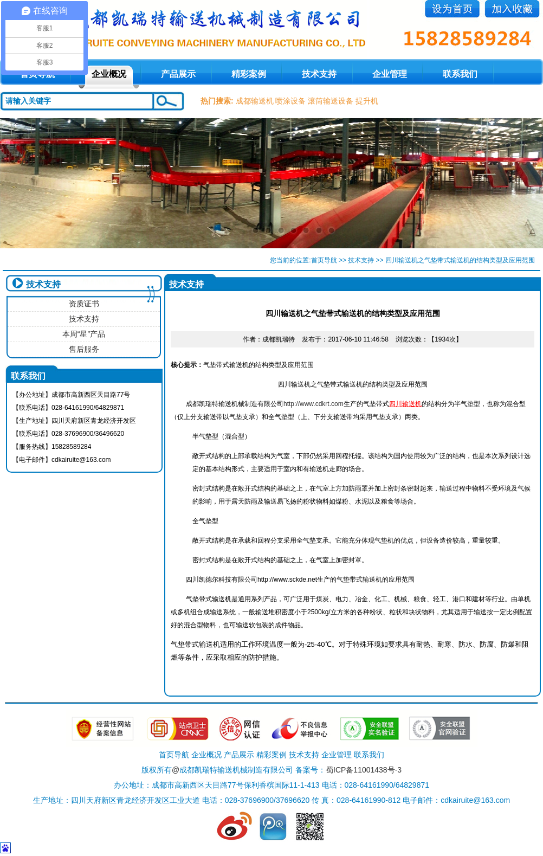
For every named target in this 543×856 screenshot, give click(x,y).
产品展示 (178, 74)
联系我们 (460, 74)
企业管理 (389, 74)
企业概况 (109, 74)
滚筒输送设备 (330, 100)
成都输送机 (255, 100)
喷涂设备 (290, 100)
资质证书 (84, 303)
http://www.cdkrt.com (313, 404)
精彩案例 (248, 74)
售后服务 (84, 349)
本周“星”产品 (83, 334)
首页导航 (324, 260)
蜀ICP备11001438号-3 (364, 769)
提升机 (366, 100)
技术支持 (319, 74)
